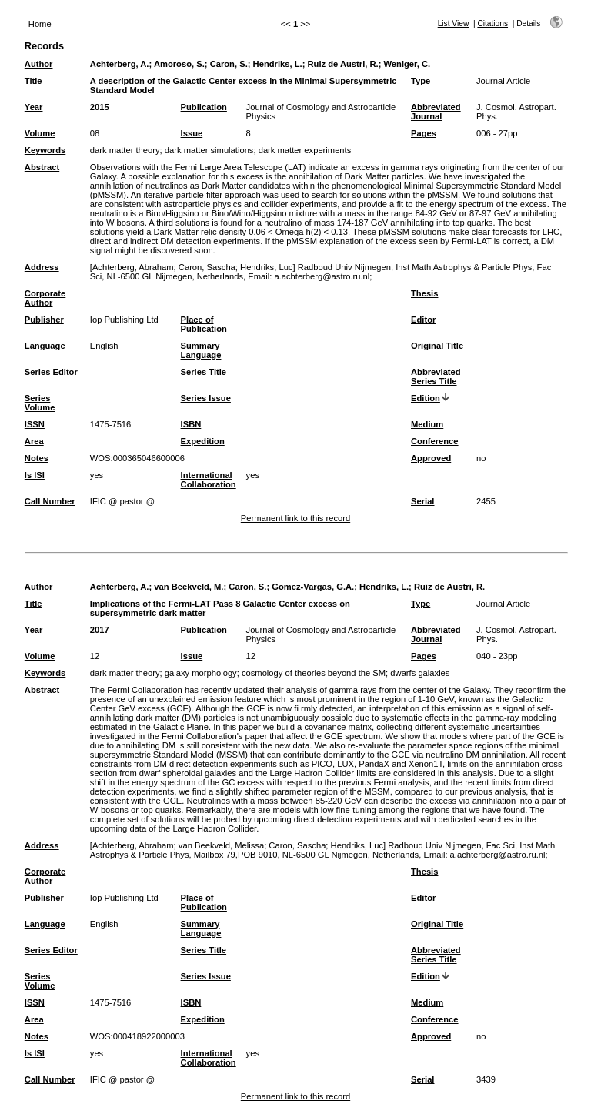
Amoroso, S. (179, 64)
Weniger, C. (407, 64)
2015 (99, 107)
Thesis (424, 293)
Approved (431, 458)
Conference (435, 441)
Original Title (437, 345)
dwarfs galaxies (419, 673)
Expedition (203, 441)
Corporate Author (45, 298)
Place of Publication (204, 324)
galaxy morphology (201, 673)
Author (39, 64)
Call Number (50, 501)
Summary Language (201, 350)
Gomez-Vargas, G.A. (313, 586)
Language (45, 345)
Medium (427, 424)
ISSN (35, 424)
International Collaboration (208, 479)
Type (420, 80)
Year (34, 107)
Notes (36, 458)
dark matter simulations (209, 150)
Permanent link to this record (295, 518)
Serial (422, 501)
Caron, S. (229, 64)
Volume (40, 133)
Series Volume (40, 402)
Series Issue (206, 398)
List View (453, 23)
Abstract (42, 167)
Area (34, 441)
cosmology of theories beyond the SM (314, 673)
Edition (425, 398)
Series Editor (51, 371)
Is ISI (35, 475)
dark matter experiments (305, 150)
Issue (192, 133)
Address (42, 267)
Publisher (44, 319)
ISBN (191, 424)
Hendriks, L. (277, 64)
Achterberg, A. (119, 64)
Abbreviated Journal (436, 111)
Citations (492, 23)
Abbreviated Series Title (436, 376)
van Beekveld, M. (188, 586)
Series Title (204, 371)
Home (40, 23)
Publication (204, 107)
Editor (423, 319)
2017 (99, 629)
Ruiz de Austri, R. (342, 64)
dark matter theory (125, 150)
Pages (423, 133)
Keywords (45, 150)
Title (33, 80)
